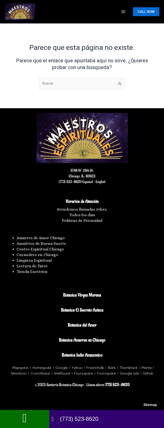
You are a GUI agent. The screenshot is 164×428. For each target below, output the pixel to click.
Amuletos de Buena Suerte (41, 243)
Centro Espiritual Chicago (40, 249)
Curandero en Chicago (37, 255)
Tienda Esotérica (32, 271)
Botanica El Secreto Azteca (82, 310)
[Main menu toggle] (123, 12)
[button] (146, 11)
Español (87, 181)
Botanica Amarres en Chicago (82, 340)
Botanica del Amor (82, 325)
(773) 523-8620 (70, 181)
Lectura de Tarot (32, 266)
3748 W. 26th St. (82, 170)
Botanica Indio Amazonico (82, 355)
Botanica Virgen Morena (82, 295)
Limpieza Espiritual (34, 260)
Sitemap (150, 405)
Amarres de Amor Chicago (41, 238)
